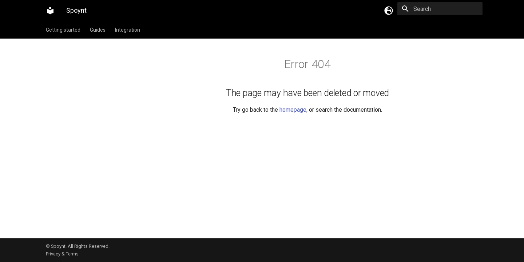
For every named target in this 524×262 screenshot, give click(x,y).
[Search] (440, 8)
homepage (292, 109)
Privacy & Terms (62, 254)
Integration (127, 30)
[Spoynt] (50, 10)
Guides (98, 30)
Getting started (63, 30)
